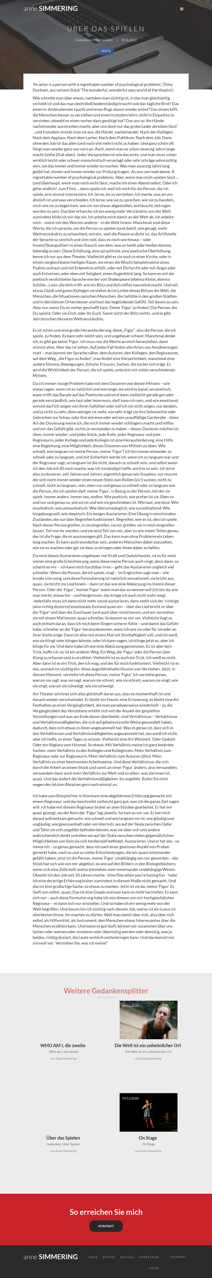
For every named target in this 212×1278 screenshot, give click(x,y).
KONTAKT (106, 1226)
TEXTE (106, 51)
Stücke (109, 1257)
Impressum (149, 1257)
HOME (154, 1268)
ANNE (93, 1257)
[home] (50, 7)
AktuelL (127, 1257)
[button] (182, 9)
